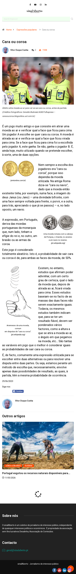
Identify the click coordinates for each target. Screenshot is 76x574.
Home (9, 30)
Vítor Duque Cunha (19, 50)
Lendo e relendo (13, 466)
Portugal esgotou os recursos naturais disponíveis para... (36, 473)
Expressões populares (27, 30)
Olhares (28, 466)
